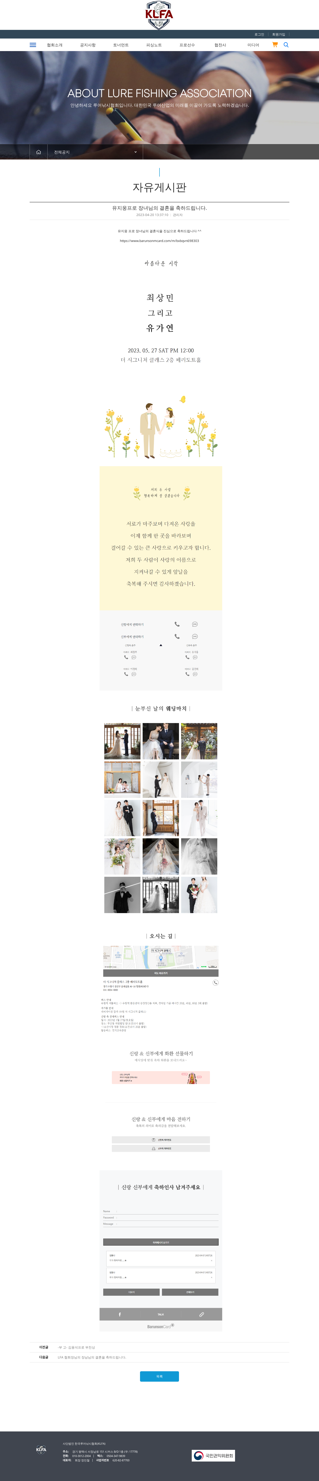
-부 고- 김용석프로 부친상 (76, 1347)
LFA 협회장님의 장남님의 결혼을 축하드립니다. (92, 1357)
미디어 (253, 44)
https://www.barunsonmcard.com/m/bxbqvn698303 (159, 241)
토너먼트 (121, 44)
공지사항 (88, 44)
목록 (159, 1376)
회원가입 (278, 34)
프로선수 (187, 44)
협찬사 (220, 44)
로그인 (259, 34)
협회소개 (55, 44)
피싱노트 (154, 44)
